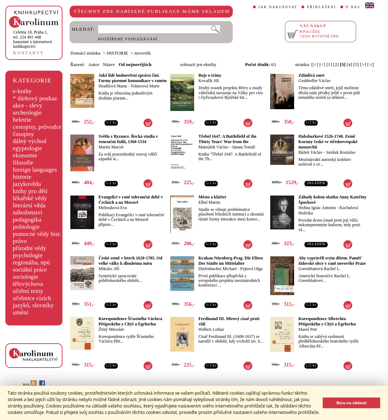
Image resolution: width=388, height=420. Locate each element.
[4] (349, 64)
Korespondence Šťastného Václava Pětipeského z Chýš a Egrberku (130, 321)
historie (22, 176)
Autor (93, 64)
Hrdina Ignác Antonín (317, 207)
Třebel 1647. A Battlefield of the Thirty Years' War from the (227, 139)
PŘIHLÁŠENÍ (321, 7)
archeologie (27, 112)
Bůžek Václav (310, 152)
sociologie (25, 276)
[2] (336, 64)
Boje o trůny (209, 75)
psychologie (28, 255)
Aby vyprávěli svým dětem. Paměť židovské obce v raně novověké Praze (332, 260)
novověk (143, 53)
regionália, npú (31, 262)
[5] (356, 64)
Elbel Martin (209, 202)
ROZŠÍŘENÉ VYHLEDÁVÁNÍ (128, 39)
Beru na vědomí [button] (351, 402)
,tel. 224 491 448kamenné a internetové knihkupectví (32, 39)
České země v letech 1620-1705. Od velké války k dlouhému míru (130, 260)
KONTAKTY (28, 52)
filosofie (23, 162)
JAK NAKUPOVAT (278, 7)
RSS (29, 385)
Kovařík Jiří (208, 80)
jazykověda (27, 184)
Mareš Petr (307, 329)
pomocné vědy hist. (37, 234)
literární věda (29, 205)
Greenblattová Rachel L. (319, 268)
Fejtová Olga (251, 268)
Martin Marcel (111, 147)
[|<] (314, 64)
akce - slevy (27, 105)
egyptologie (27, 148)
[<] (322, 64)
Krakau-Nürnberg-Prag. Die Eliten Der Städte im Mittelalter (230, 260)
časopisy (23, 134)
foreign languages (35, 169)
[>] (363, 64)
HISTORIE (117, 53)
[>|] (370, 64)
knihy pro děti (30, 191)
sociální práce (30, 269)
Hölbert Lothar (211, 329)
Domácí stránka (85, 53)
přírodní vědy (29, 248)
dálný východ (29, 141)
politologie (26, 226)
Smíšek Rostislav (341, 152)
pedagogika (27, 219)
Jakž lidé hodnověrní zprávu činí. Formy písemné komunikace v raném (133, 78)
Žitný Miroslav (111, 329)
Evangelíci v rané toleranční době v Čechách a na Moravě (131, 199)
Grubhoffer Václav (314, 80)
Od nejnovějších (135, 64)
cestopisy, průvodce (37, 126)
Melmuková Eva (113, 207)
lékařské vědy (30, 198)
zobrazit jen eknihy (198, 64)
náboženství (27, 212)
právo (20, 241)
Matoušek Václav (213, 147)
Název (109, 64)
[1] (329, 64)
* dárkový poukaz (35, 98)
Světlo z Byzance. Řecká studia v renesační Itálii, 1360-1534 (128, 139)
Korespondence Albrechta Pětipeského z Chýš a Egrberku (327, 321)
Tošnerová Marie (144, 86)
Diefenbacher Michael (217, 268)
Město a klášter (212, 196)
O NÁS (353, 7)
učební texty (28, 291)
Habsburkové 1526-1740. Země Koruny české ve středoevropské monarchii (327, 142)
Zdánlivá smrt (311, 75)
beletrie (22, 119)
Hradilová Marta (113, 86)
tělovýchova (28, 283)
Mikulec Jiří (109, 268)
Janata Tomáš (243, 147)
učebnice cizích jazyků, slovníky (33, 302)
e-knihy (22, 91)
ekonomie (25, 155)
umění (20, 312)
